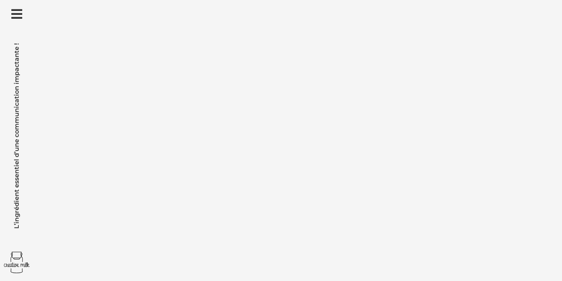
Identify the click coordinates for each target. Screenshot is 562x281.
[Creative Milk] (17, 254)
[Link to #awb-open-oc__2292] (16, 14)
